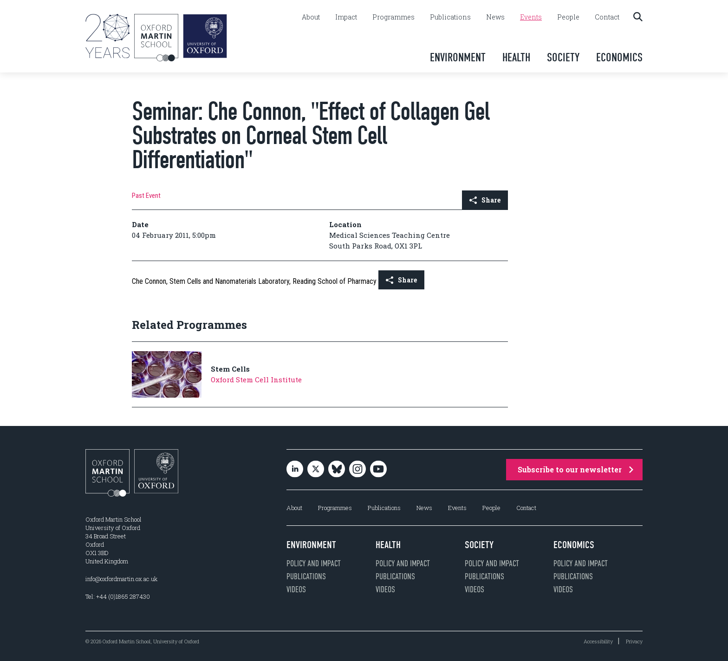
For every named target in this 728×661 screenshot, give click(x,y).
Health (516, 57)
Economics (619, 57)
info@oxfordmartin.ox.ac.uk (121, 579)
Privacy (634, 641)
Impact (346, 17)
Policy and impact (313, 563)
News (495, 17)
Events (531, 17)
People (568, 17)
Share (484, 200)
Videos (296, 589)
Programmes (393, 17)
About (311, 17)
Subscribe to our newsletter (575, 469)
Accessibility (598, 641)
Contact (607, 17)
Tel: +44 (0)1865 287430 (117, 596)
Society (563, 57)
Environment (458, 57)
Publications (450, 17)
